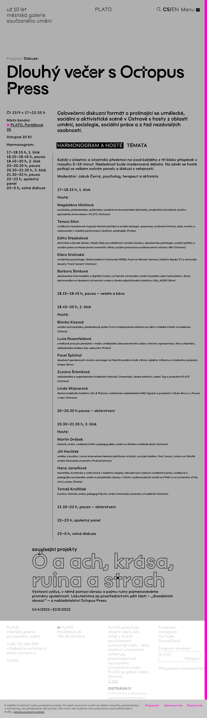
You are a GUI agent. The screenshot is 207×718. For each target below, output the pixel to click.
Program (14, 59)
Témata (137, 145)
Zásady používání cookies (29, 712)
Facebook (167, 627)
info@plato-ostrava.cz (27, 648)
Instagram (168, 632)
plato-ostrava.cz (21, 653)
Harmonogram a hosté (90, 145)
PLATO (103, 9)
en (175, 9)
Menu (190, 9)
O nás (113, 681)
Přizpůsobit (152, 705)
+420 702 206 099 (22, 644)
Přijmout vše (195, 705)
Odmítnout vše (173, 705)
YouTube (166, 636)
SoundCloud (169, 641)
